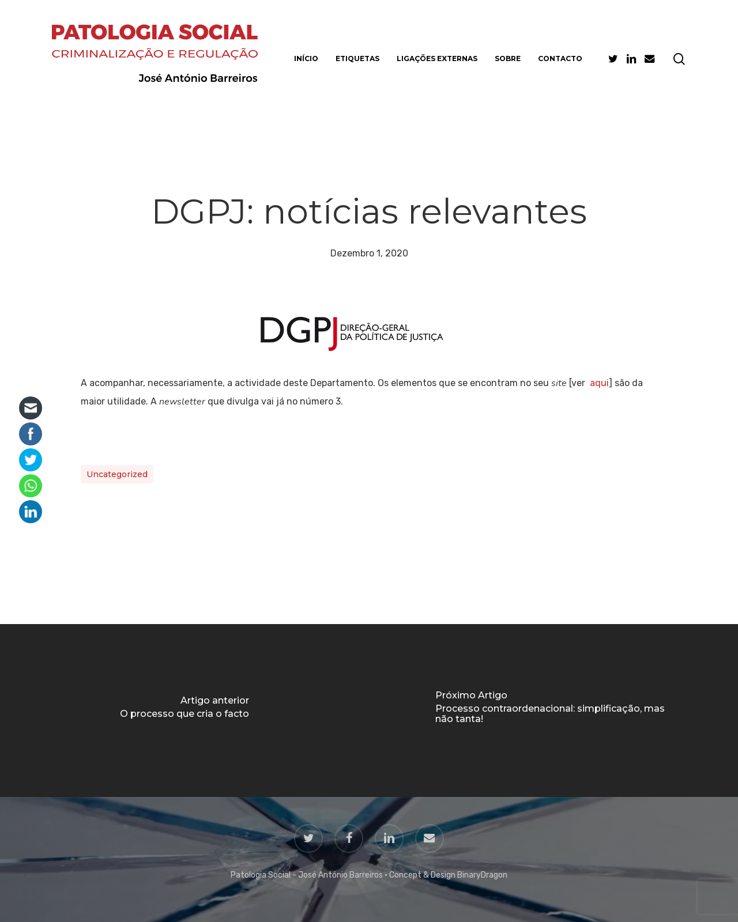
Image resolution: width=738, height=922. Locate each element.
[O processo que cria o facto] (184, 710)
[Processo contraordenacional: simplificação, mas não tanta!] (553, 710)
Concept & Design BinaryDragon (448, 875)
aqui (599, 382)
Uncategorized (117, 474)
